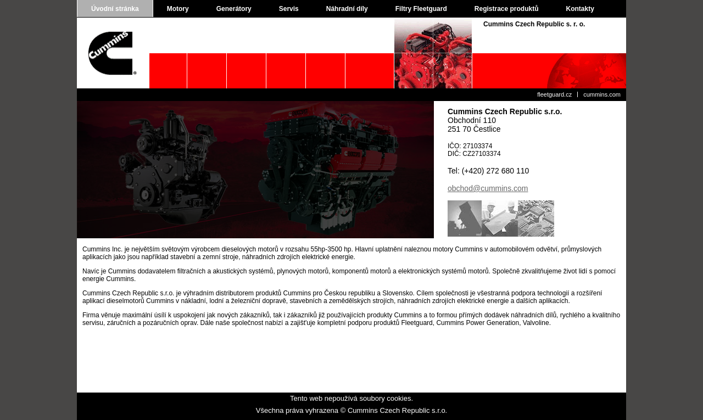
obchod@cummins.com (488, 188)
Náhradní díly (347, 9)
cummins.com (602, 94)
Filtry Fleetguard (421, 9)
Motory (178, 9)
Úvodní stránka (115, 9)
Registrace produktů (507, 9)
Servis (289, 9)
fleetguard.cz (554, 94)
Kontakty (580, 9)
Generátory (234, 9)
